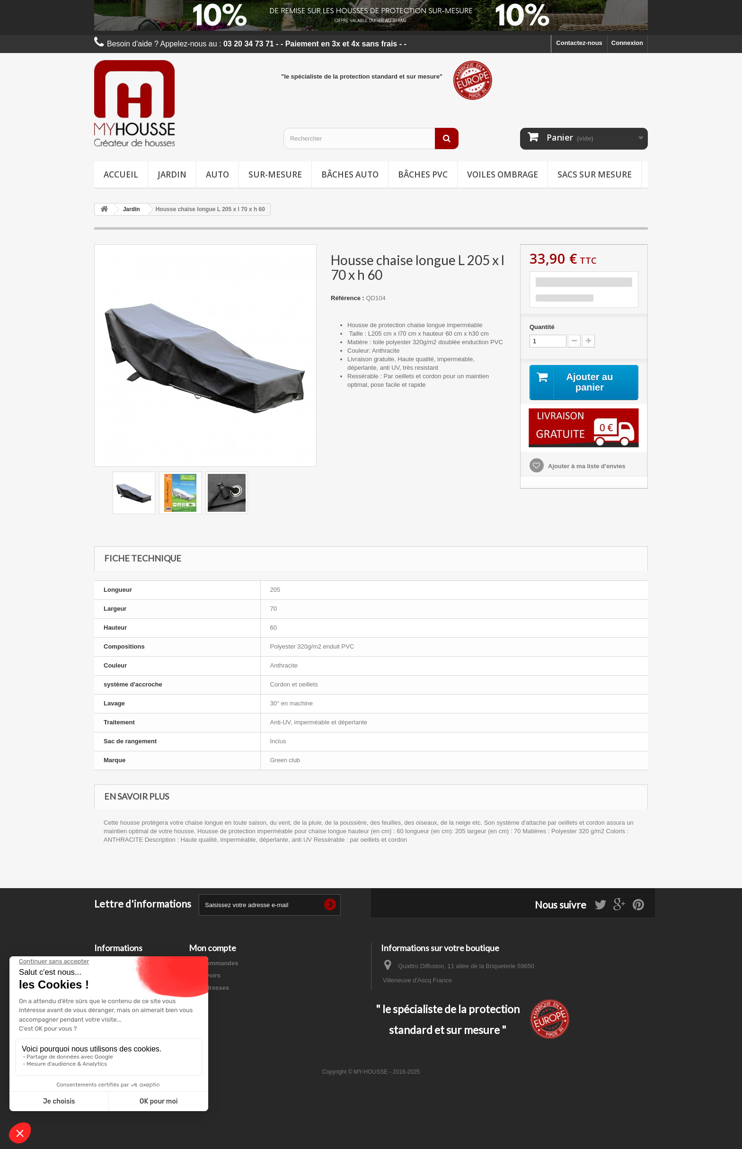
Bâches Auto (350, 174)
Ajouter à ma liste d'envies (586, 466)
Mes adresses (209, 987)
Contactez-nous (579, 42)
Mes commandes (213, 963)
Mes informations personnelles (234, 1000)
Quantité (542, 326)
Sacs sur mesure (594, 174)
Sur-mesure (275, 174)
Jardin (172, 174)
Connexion (627, 42)
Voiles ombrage (502, 174)
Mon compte (212, 948)
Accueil (121, 174)
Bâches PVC (423, 174)
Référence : (347, 298)
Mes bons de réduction (222, 1012)
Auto (217, 174)
